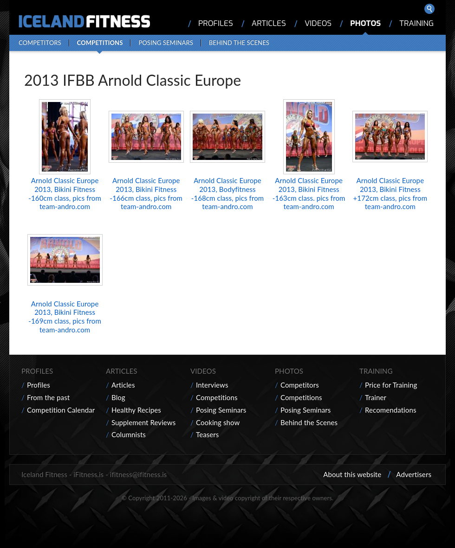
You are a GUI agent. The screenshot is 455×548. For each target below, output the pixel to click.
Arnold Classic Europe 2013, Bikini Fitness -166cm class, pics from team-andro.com (146, 193)
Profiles (215, 23)
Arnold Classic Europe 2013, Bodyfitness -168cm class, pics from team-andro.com (227, 193)
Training (416, 23)
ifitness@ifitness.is (138, 474)
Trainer (375, 397)
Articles (269, 23)
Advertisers (413, 474)
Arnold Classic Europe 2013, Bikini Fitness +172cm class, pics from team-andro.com (390, 193)
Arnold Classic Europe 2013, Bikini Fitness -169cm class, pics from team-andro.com (64, 316)
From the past (48, 397)
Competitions (100, 42)
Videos (318, 23)
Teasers (207, 434)
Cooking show (218, 422)
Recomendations (390, 410)
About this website (352, 474)
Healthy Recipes (136, 410)
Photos (365, 23)
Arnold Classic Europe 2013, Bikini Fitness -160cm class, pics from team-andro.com (64, 193)
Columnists (128, 434)
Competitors (40, 42)
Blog (118, 397)
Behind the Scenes (239, 42)
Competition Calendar (61, 410)
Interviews (212, 385)
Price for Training (391, 385)
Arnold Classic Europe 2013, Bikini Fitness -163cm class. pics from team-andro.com (309, 193)
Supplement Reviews (143, 422)
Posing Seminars (165, 42)
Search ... (429, 9)
